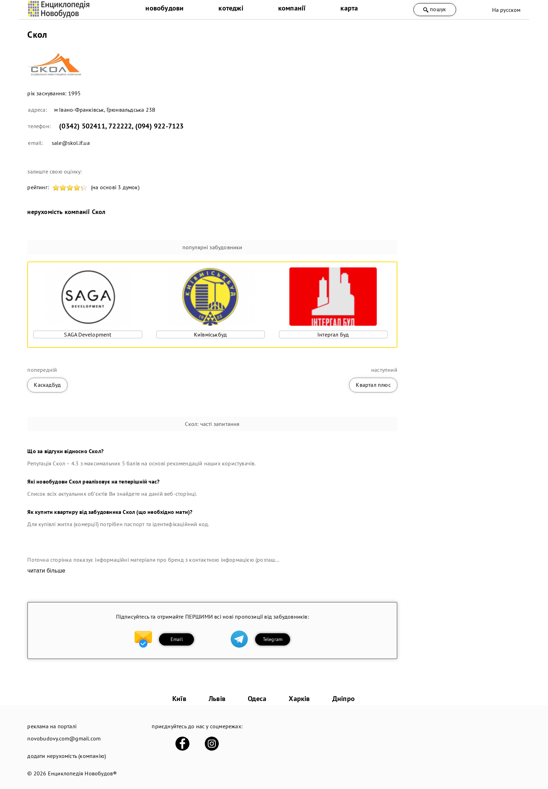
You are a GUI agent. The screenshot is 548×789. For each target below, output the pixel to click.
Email (177, 639)
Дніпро (343, 698)
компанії (292, 8)
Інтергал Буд (333, 334)
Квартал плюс (373, 384)
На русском (506, 9)
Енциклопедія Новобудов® (82, 773)
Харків (299, 698)
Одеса (257, 698)
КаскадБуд (47, 384)
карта (349, 8)
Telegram (273, 639)
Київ (179, 698)
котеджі (230, 8)
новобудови (164, 8)
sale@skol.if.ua (71, 142)
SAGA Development (87, 334)
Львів (217, 698)
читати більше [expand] (46, 571)
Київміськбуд (210, 334)
